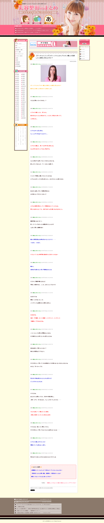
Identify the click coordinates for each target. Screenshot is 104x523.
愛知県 (17, 96)
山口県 (17, 108)
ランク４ (83, 56)
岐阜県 (17, 94)
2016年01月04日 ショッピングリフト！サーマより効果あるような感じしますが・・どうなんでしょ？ (37, 30)
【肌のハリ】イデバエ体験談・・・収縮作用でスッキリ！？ (28, 510)
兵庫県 (23, 100)
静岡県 (23, 94)
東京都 (17, 86)
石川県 (17, 90)
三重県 (23, 96)
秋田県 (17, 78)
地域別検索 (37, 19)
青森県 (23, 74)
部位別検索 (25, 19)
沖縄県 (17, 119)
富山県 (23, 88)
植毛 (17, 60)
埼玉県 (17, 84)
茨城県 (23, 80)
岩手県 (17, 76)
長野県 (23, 92)
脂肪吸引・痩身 (19, 49)
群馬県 (23, 82)
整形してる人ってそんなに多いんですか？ (41, 476)
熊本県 (17, 116)
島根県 (23, 104)
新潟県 (17, 88)
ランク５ (83, 58)
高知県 (17, 112)
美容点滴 (18, 62)
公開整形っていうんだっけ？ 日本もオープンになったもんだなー (46, 470)
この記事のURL (41, 487)
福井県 (23, 90)
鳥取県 (17, 104)
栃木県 (17, 82)
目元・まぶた (18, 43)
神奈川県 (24, 86)
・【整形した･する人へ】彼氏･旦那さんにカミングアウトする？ (60, 482)
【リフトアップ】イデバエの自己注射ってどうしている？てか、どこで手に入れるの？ (33, 504)
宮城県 (23, 76)
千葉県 (23, 84)
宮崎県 (17, 117)
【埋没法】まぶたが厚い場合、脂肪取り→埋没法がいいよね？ (46, 473)
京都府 (23, 98)
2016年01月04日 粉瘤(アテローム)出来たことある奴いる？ (29, 32)
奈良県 (17, 102)
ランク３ (83, 54)
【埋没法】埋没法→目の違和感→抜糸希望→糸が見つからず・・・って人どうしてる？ (33, 512)
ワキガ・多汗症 (19, 55)
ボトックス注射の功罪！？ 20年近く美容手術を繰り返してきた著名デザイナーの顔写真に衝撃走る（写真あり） (39, 508)
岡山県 (17, 106)
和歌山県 (24, 102)
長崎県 (23, 114)
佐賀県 (17, 114)
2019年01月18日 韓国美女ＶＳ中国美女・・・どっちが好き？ (29, 28)
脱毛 (17, 57)
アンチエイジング (19, 53)
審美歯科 (18, 64)
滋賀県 (17, 98)
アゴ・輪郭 (18, 51)
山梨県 (17, 92)
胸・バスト (18, 47)
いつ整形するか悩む (21, 506)
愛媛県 (23, 110)
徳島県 (23, 108)
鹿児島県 (24, 117)
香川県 (17, 110)
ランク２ (83, 51)
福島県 (17, 80)
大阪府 (17, 100)
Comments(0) (46, 487)
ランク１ (83, 49)
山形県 (23, 78)
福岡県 (23, 112)
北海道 (17, 74)
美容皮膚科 (18, 66)
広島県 (23, 106)
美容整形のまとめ (38, 9)
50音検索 (49, 19)
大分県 (23, 116)
